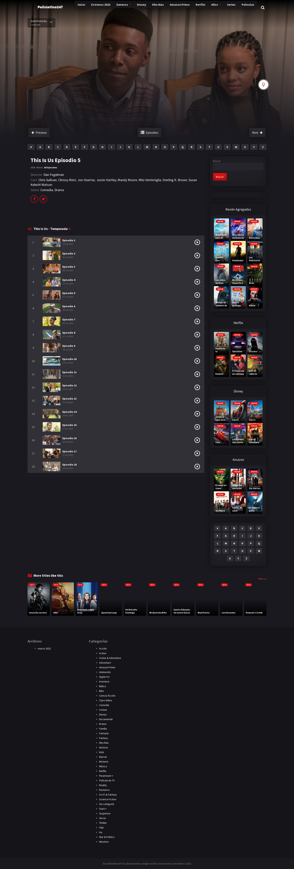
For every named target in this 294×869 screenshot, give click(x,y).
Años (204, 7)
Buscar (217, 161)
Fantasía (104, 733)
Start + (103, 808)
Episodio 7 (68, 319)
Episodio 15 (69, 425)
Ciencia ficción (107, 695)
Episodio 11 (69, 372)
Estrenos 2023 (87, 7)
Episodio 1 (68, 240)
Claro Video (105, 700)
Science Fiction (107, 799)
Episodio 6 (68, 306)
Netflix (190, 7)
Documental (106, 719)
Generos (109, 7)
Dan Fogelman (54, 174)
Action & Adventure (110, 658)
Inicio (66, 7)
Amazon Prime (169, 7)
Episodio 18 (69, 464)
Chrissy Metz (67, 180)
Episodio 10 (69, 359)
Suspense (104, 813)
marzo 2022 (44, 648)
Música (103, 766)
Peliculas (239, 7)
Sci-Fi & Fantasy (108, 794)
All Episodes (50, 167)
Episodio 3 (68, 266)
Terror (102, 818)
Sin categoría (106, 804)
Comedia (46, 190)
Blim (101, 691)
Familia (103, 728)
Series (222, 7)
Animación (105, 672)
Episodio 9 (68, 346)
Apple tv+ (104, 676)
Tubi (101, 827)
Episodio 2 (68, 253)
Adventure (105, 662)
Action (102, 653)
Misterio (103, 761)
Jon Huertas (86, 180)
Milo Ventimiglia (150, 180)
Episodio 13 (69, 398)
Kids (101, 752)
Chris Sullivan (47, 180)
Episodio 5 (68, 293)
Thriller (103, 823)
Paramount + (106, 775)
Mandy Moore (127, 180)
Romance (104, 790)
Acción (103, 648)
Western (104, 841)
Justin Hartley (106, 180)
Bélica (102, 686)
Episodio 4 (68, 280)
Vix (100, 832)
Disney (129, 7)
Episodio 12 (69, 385)
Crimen (103, 709)
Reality (103, 785)
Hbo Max (146, 7)
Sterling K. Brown (175, 180)
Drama (59, 190)
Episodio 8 (68, 332)
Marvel (103, 757)
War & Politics (107, 837)
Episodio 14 (69, 411)
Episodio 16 (69, 438)
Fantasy (103, 738)
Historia (103, 747)
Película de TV (107, 780)
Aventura (104, 681)
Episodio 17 (69, 451)
